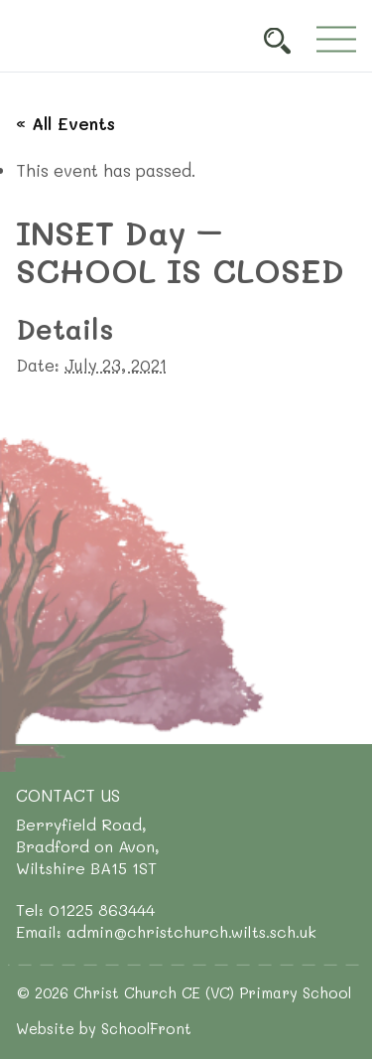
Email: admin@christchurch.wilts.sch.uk (166, 931)
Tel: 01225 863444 (85, 909)
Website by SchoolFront (103, 1028)
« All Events (65, 123)
